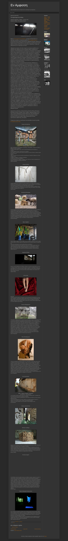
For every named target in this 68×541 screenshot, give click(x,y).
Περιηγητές (48, 24)
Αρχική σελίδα (12, 12)
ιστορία (45, 21)
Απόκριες (49, 18)
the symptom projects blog (15, 121)
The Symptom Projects (33, 40)
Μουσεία (45, 24)
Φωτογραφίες (46, 29)
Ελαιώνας (48, 20)
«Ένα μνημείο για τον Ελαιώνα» (20, 38)
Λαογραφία (46, 22)
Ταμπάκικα (45, 28)
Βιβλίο (45, 20)
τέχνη (14, 522)
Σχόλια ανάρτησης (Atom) (18, 530)
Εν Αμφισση (19, 5)
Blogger (45, 536)
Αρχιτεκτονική (46, 19)
